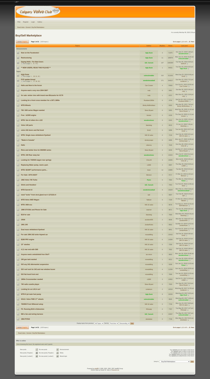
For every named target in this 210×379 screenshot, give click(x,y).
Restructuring (26, 58)
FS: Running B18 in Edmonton (32, 309)
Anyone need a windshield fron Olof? (35, 254)
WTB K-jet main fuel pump (31, 294)
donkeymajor (149, 140)
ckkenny (149, 145)
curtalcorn (183, 81)
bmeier (149, 115)
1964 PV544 (25, 319)
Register (26, 22)
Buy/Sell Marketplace (38, 27)
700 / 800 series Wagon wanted (33, 110)
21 (189, 41)
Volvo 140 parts (27, 125)
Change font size (17, 2)
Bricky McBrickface (149, 105)
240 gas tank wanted (29, 259)
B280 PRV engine (27, 239)
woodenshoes (183, 53)
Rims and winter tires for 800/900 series (36, 150)
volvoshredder (183, 58)
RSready (149, 309)
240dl (23, 220)
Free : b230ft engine (28, 115)
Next (192, 41)
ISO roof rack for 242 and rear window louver (38, 269)
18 (36, 81)
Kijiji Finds (25, 75)
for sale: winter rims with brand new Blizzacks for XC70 (42, 95)
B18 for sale (25, 215)
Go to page (176, 41)
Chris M (183, 146)
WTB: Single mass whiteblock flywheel (36, 135)
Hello (23, 145)
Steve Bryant (149, 110)
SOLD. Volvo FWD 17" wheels (32, 299)
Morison (149, 175)
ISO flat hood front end (29, 274)
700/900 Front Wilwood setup (32, 304)
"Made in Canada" (28, 140)
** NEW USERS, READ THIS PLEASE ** (36, 68)
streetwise (149, 319)
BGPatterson (183, 205)
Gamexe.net (115, 370)
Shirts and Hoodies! (28, 185)
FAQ (18, 22)
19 (38, 81)
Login (33, 22)
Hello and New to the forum (31, 85)
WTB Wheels (26, 105)
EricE (183, 76)
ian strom (149, 254)
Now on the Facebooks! (30, 53)
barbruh (183, 63)
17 (34, 81)
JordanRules (149, 224)
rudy (149, 90)
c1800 (149, 165)
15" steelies (25, 244)
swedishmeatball (149, 80)
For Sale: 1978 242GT (29, 175)
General (28, 27)
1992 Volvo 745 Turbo (29, 180)
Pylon (149, 180)
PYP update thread (28, 79)
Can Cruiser (149, 85)
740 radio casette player (30, 284)
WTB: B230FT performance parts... (34, 170)
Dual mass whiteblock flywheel (33, 230)
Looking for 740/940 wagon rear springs (36, 160)
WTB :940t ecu (26, 205)
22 (38, 76)
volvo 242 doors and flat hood (32, 130)
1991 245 (24, 225)
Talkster (148, 200)
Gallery (40, 22)
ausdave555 (149, 219)
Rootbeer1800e (149, 100)
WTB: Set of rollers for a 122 (32, 120)
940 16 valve (149, 135)
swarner (149, 210)
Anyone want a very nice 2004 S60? (34, 90)
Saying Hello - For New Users (32, 62)
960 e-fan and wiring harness (32, 314)
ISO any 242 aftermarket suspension (35, 264)
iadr (149, 195)
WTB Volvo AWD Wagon (30, 200)
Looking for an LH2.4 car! (30, 289)
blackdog (149, 125)
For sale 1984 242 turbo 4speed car (34, 235)
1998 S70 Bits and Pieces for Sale (34, 210)
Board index (21, 27)
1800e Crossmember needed (32, 279)
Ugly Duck (149, 53)
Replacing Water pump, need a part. (34, 165)
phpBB (97, 368)
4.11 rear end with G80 (29, 249)
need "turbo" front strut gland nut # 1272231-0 (38, 195)
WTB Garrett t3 (26, 190)
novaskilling (149, 234)
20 (34, 76)
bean (149, 170)
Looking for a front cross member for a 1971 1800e (40, 100)
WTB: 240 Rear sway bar (30, 155)
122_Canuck (149, 63)
